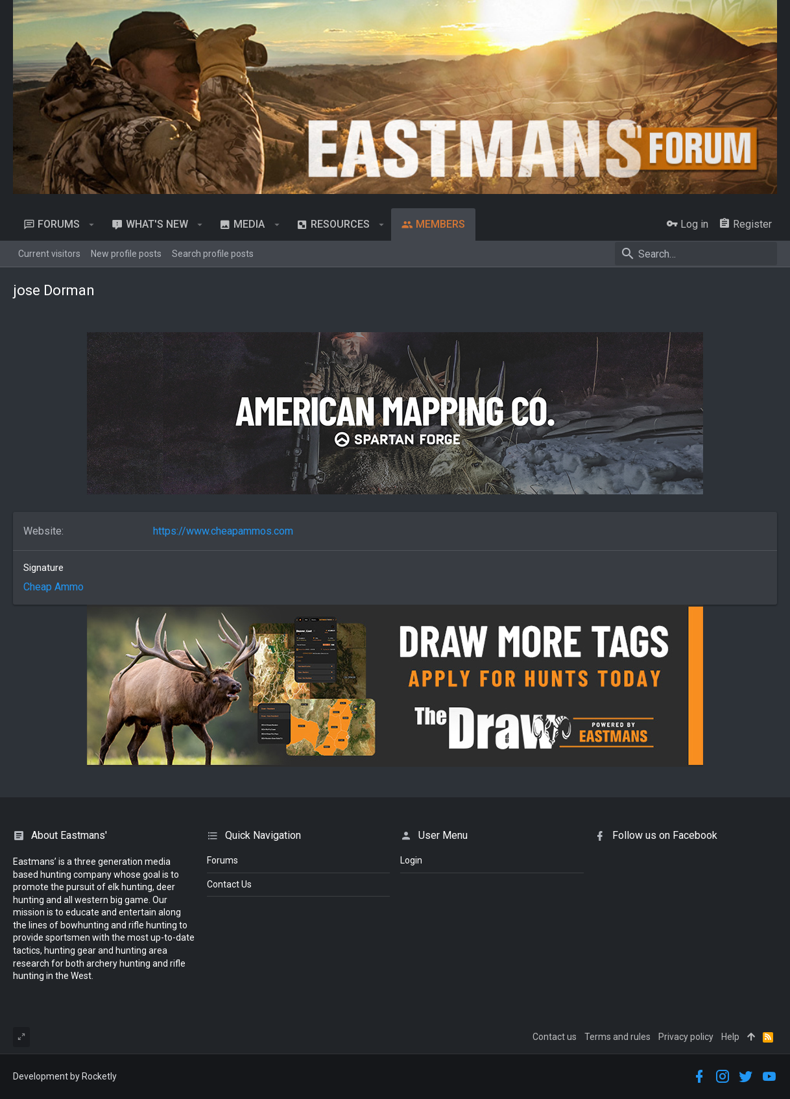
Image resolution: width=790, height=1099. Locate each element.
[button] (91, 224)
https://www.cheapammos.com (223, 531)
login (411, 860)
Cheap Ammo (53, 587)
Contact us (555, 1037)
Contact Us (229, 884)
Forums (222, 860)
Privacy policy (685, 1037)
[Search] (696, 253)
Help (730, 1037)
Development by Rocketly (65, 1076)
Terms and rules (617, 1037)
